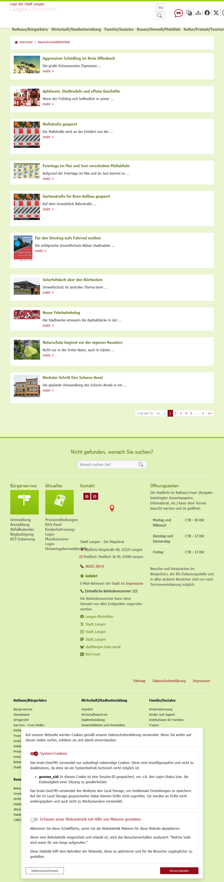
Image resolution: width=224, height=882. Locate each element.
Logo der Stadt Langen (27, 4)
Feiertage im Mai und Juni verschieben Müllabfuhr (86, 165)
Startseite (26, 42)
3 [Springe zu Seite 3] (181, 413)
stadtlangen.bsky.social (103, 647)
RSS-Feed (93, 654)
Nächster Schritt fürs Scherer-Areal (73, 377)
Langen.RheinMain (99, 616)
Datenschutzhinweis (45, 871)
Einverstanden (179, 871)
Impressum (134, 583)
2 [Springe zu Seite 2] (175, 413)
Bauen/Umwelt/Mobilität (54, 42)
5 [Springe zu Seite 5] (191, 413)
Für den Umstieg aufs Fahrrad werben (68, 237)
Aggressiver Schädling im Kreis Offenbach (79, 58)
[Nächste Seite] (203, 413)
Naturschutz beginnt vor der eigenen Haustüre (82, 342)
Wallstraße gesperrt (60, 124)
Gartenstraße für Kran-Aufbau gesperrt (76, 196)
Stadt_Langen (96, 624)
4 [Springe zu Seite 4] (186, 413)
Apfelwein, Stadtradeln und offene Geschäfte (81, 91)
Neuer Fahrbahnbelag (61, 312)
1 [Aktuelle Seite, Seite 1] (170, 413)
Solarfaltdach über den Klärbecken (73, 279)
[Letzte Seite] (210, 413)
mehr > (48, 71)
